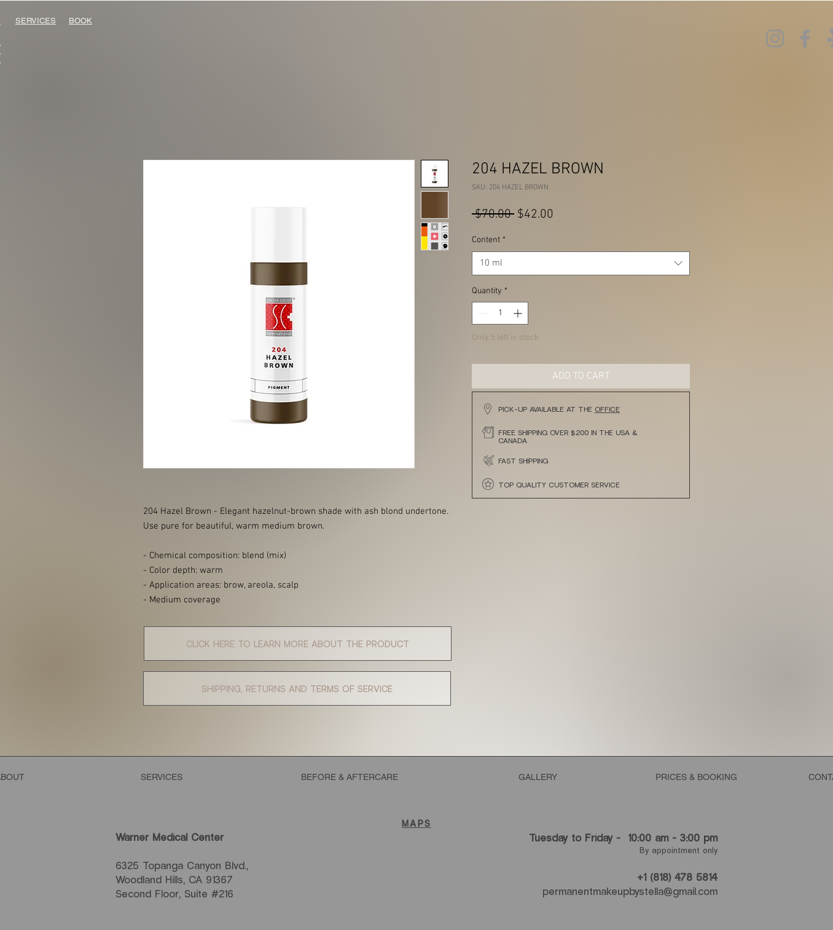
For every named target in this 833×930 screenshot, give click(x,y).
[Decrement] (481, 313)
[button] (298, 643)
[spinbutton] (500, 313)
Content (489, 240)
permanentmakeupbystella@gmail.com (630, 891)
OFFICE (607, 408)
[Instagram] (775, 38)
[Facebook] (805, 38)
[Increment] (518, 313)
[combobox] (581, 263)
